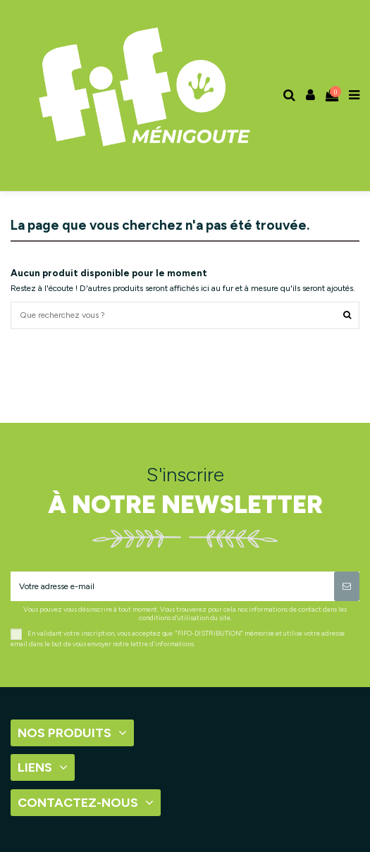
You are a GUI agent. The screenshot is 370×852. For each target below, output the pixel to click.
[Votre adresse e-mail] (172, 586)
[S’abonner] (346, 586)
